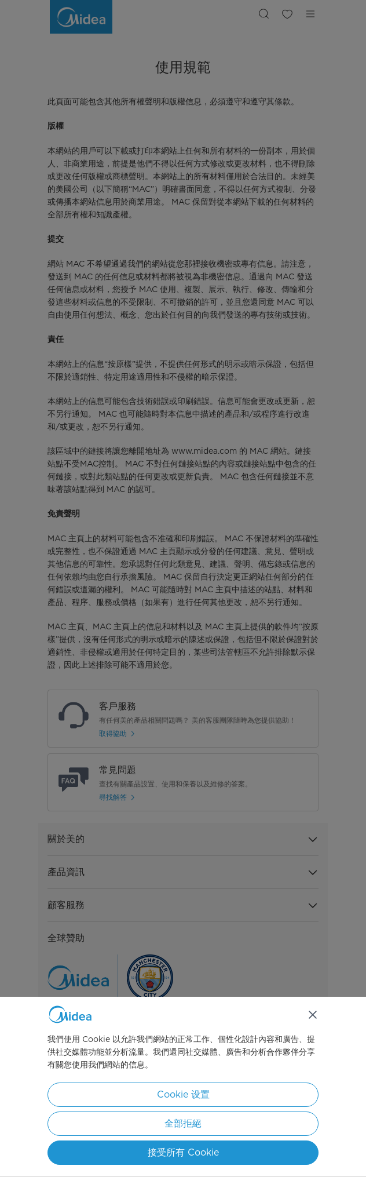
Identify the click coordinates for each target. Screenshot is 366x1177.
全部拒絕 (183, 1123)
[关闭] (313, 1015)
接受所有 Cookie (183, 1152)
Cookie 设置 (183, 1094)
